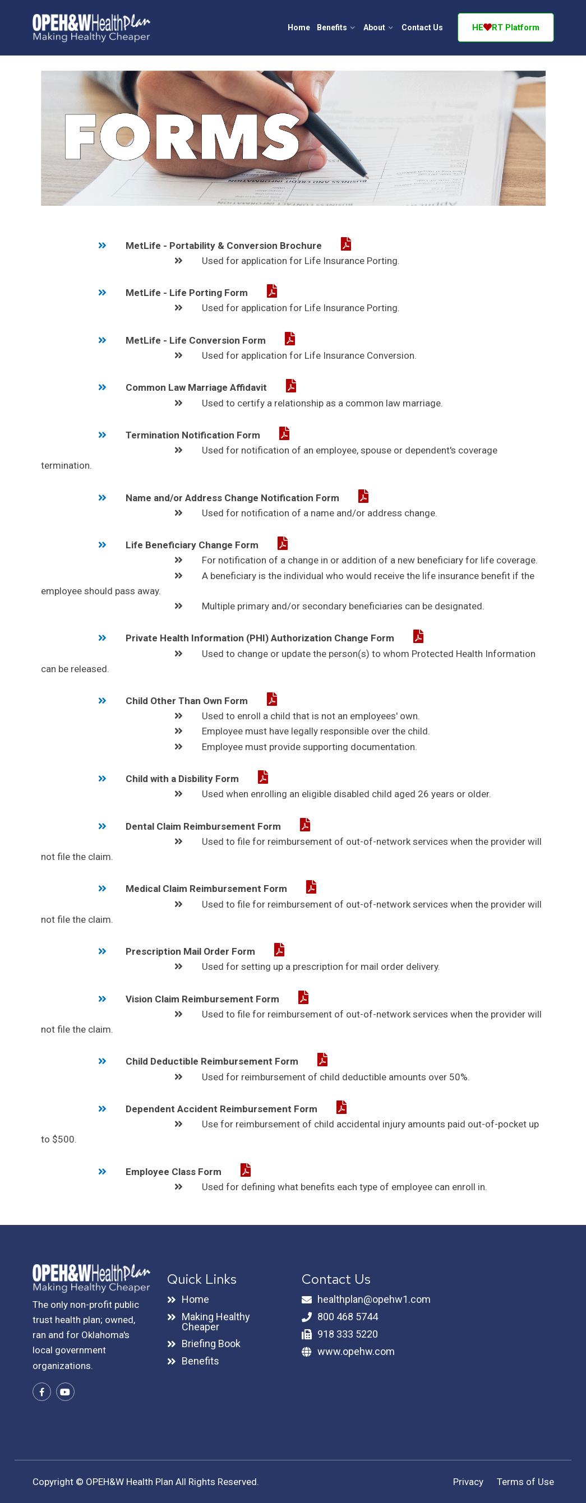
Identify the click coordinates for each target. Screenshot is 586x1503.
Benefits (332, 27)
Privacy (468, 1481)
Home (299, 27)
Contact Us (422, 27)
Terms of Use (525, 1481)
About (374, 27)
